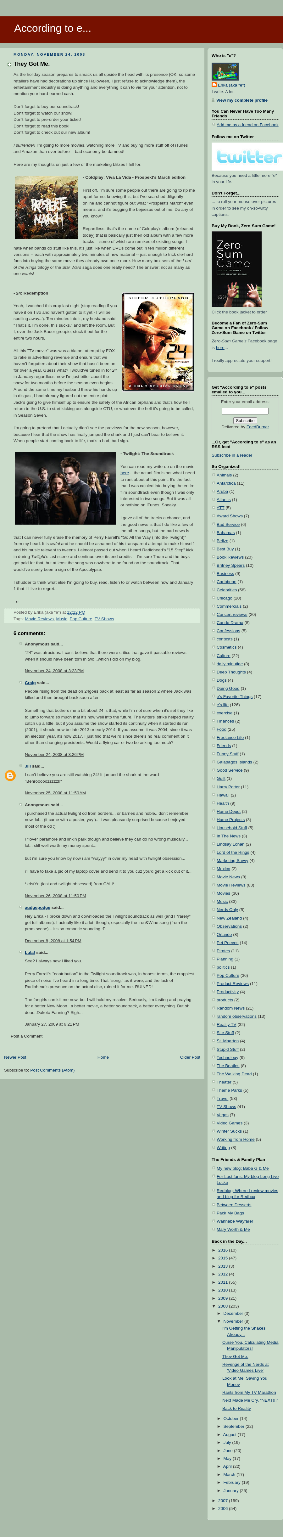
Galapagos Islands (234, 762)
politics (223, 967)
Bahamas (226, 532)
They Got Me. (32, 63)
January (231, 1490)
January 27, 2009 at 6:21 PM (52, 1024)
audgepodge (37, 907)
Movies (223, 893)
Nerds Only (227, 909)
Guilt (221, 778)
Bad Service (228, 524)
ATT (221, 507)
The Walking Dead (234, 1074)
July (227, 1442)
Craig (30, 682)
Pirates (223, 951)
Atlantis (224, 499)
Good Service (229, 770)
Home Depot (229, 811)
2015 (223, 1258)
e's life (223, 704)
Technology (227, 1057)
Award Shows (230, 516)
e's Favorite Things (234, 696)
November (233, 1321)
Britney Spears (231, 565)
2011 (223, 1282)
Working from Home (236, 1139)
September (234, 1426)
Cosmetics (227, 647)
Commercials (229, 606)
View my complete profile (242, 100)
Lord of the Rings (233, 852)
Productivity (228, 991)
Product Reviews (233, 983)
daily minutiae (230, 664)
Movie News (228, 877)
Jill (28, 766)
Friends (224, 745)
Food (221, 729)
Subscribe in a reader (232, 455)
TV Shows (104, 618)
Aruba (222, 491)
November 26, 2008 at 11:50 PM (55, 895)
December (233, 1313)
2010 (223, 1290)
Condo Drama (230, 622)
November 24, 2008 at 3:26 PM (54, 754)
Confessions (228, 630)
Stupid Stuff (228, 1049)
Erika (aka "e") (231, 85)
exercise (225, 713)
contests (225, 639)
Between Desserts (234, 1204)
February (232, 1482)
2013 (223, 1266)
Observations (229, 926)
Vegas (223, 1114)
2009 (223, 1298)
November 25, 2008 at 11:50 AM (55, 793)
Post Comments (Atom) (52, 1070)
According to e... (52, 28)
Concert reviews (232, 614)
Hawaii (223, 795)
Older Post (190, 1057)
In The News (229, 836)
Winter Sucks (229, 1131)
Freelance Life (230, 737)
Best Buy (225, 549)
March (229, 1474)
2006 (223, 1508)
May (228, 1458)
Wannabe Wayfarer (235, 1221)
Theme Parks (229, 1090)
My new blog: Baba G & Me (243, 1168)
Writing (223, 1147)
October (231, 1418)
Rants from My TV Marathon (249, 1392)
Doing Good (228, 688)
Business (225, 573)
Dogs (222, 680)
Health (223, 803)
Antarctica (226, 483)
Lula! (30, 952)
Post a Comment (26, 1036)
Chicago (224, 598)
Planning (225, 959)
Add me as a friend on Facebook (248, 124)
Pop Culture (81, 618)
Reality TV (226, 1024)
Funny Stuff (227, 754)
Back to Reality (236, 1408)
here (124, 472)
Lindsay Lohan (231, 844)
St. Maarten (228, 1041)
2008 (223, 1306)
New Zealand (229, 918)
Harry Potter (228, 787)
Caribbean (226, 581)
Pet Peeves (228, 942)
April (228, 1466)
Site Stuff (225, 1032)
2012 (223, 1274)
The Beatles (228, 1065)
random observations (237, 1016)
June (228, 1450)
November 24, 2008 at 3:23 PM (54, 670)
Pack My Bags (230, 1213)
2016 (223, 1250)
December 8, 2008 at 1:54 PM (53, 940)
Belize (222, 540)
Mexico (223, 868)
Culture (223, 655)
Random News (231, 1008)
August (230, 1434)
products (225, 1000)
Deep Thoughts (231, 672)
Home (103, 1057)
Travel (222, 1098)
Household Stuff (232, 827)
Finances (225, 721)
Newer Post (15, 1057)
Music (61, 618)
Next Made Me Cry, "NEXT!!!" (250, 1400)
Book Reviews (230, 557)
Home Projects (231, 819)
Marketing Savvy (232, 860)
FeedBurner (258, 427)
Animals (224, 475)
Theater (224, 1082)
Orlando (224, 934)
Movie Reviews (39, 618)
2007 (223, 1500)
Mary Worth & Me (233, 1229)
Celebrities (227, 590)
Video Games (229, 1123)
